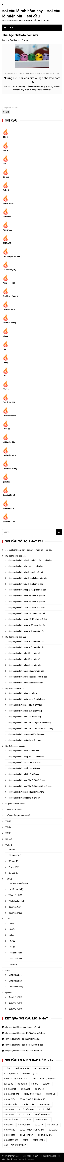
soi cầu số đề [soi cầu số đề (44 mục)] (44, 1110)
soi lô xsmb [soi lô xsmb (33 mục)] (9, 1135)
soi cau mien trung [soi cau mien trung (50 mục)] (32, 1094)
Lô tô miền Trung (10, 469)
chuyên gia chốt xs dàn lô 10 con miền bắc (27, 625)
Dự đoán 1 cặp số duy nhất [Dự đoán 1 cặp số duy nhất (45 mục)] (16, 1079)
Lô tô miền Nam (9, 455)
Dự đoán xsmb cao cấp (15, 556)
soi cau (31, 1159)
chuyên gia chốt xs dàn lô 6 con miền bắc (26, 641)
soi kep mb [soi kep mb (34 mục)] (9, 1125)
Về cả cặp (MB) (9, 283)
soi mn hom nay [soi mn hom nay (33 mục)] (45, 1135)
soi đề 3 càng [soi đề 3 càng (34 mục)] (39, 1140)
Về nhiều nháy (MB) (10, 296)
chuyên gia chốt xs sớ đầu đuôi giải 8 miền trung (30, 722)
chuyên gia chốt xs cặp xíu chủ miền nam (26, 756)
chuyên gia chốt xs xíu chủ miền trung (25, 740)
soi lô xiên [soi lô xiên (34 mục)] (53, 1130)
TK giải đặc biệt (9, 402)
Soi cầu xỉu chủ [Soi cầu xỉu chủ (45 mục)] (11, 1120)
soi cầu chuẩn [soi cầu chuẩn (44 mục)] (28, 1104)
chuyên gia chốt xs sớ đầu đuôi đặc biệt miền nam (30, 786)
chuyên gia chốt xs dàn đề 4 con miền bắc (27, 596)
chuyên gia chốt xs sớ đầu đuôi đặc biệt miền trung (31, 728)
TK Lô (8, 919)
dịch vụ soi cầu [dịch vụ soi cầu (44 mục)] (11, 1074)
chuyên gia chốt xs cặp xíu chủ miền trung (27, 699)
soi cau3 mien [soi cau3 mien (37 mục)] (10, 1089)
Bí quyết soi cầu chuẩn (15, 803)
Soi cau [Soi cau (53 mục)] (34, 1084)
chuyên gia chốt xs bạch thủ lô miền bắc (26, 584)
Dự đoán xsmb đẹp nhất (15, 637)
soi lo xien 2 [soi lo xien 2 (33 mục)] (9, 1130)
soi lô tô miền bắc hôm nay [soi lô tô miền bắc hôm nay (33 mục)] (32, 1130)
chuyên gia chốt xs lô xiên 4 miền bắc (25, 665)
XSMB (5, 137)
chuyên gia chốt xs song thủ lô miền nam (26, 792)
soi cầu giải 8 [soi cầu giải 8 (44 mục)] (44, 1104)
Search (6, 112)
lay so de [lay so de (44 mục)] (8, 1084)
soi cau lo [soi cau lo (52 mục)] (39, 1089)
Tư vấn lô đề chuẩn (13, 809)
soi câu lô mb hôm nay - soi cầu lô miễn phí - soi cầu (39, 73)
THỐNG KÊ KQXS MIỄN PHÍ (17, 815)
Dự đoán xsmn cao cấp (15, 746)
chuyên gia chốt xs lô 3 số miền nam (24, 774)
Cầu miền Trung (9, 323)
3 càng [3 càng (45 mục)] (7, 1069)
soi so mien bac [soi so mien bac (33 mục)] (11, 1140)
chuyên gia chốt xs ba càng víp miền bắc (26, 566)
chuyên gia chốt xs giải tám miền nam (25, 768)
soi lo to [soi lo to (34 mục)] (39, 1125)
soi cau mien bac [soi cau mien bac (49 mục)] (11, 1094)
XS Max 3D (7, 243)
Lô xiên (6, 349)
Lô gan (5, 336)
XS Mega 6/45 (8, 203)
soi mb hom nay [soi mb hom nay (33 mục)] (26, 1135)
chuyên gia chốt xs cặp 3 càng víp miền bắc (27, 590)
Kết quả (6, 177)
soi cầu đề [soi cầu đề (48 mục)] (27, 1120)
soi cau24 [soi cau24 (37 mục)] (25, 1089)
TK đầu (6, 376)
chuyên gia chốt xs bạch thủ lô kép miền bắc (28, 578)
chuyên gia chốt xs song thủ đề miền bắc (26, 671)
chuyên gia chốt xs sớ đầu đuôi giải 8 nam (27, 780)
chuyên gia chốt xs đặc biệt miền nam (25, 762)
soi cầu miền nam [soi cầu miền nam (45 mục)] (26, 1110)
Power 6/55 (7, 230)
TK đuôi (6, 389)
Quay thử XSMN (9, 522)
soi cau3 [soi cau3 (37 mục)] (46, 1084)
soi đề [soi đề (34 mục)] (25, 1140)
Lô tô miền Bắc (9, 442)
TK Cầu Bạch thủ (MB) (12, 256)
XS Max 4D (7, 217)
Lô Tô (7, 970)
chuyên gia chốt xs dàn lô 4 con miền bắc (26, 631)
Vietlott (6, 190)
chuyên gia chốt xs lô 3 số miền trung (25, 716)
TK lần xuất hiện (9, 416)
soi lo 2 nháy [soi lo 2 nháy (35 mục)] (24, 1125)
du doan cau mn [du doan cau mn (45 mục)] (41, 1069)
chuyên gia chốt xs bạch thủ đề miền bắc (26, 572)
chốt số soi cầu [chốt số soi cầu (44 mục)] (22, 1069)
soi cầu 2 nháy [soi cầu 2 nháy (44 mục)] (10, 1104)
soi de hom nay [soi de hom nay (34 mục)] (43, 1120)
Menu (10, 27)
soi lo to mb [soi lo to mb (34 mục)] (52, 1125)
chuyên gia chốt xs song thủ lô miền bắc (26, 683)
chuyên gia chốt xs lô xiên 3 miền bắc (25, 659)
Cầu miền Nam (9, 309)
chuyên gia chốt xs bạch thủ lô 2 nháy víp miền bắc (30, 560)
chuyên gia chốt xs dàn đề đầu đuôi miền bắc (28, 619)
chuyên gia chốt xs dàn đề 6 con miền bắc (27, 601)
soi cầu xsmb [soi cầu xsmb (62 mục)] (24, 1115)
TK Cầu (8, 879)
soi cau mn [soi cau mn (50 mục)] (50, 1094)
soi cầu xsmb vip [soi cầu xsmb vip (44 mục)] (42, 1115)
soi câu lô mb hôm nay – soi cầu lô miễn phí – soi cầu (28, 550)
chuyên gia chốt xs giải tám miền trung (25, 711)
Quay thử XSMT (9, 508)
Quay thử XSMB (9, 495)
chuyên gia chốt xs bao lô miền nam (24, 750)
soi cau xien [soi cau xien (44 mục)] (9, 1099)
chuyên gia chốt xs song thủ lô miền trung (26, 734)
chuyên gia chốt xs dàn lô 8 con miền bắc (26, 647)
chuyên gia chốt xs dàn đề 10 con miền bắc (27, 613)
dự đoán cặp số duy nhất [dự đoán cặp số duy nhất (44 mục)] (44, 1079)
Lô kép (5, 362)
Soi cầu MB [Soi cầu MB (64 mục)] (9, 1110)
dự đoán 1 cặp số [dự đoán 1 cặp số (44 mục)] (30, 1074)
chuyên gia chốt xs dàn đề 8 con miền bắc (27, 607)
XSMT (5, 164)
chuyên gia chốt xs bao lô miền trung (24, 693)
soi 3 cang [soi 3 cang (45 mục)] (22, 1084)
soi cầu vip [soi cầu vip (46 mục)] (9, 1115)
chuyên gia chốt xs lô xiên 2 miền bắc (25, 653)
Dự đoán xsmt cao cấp (15, 688)
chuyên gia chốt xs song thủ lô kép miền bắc (28, 677)
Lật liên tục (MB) (9, 270)
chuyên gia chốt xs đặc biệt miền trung (25, 705)
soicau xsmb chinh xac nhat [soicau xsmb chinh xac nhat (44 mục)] (32, 1099)
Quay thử (6, 482)
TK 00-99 (6, 429)
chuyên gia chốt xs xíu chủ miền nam (24, 798)
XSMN (5, 150)
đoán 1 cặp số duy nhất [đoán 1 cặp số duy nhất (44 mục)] (15, 1145)
